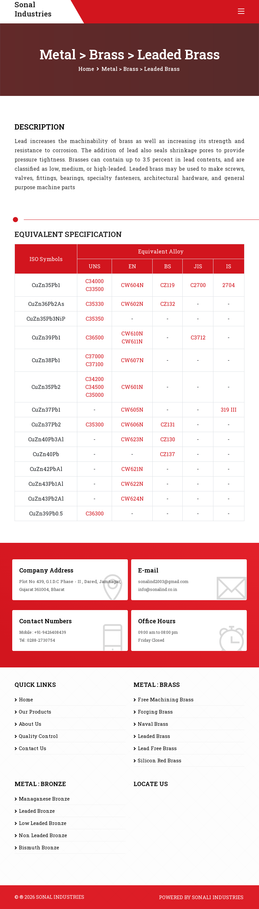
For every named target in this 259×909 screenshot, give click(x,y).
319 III (229, 409)
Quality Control (38, 736)
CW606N (132, 424)
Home (86, 68)
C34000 (94, 281)
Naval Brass (153, 723)
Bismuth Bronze (39, 847)
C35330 (95, 303)
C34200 (94, 378)
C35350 (95, 318)
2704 (228, 284)
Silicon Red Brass (159, 760)
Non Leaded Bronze (43, 835)
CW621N (132, 468)
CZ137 (167, 454)
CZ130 (167, 439)
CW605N (132, 409)
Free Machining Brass (166, 699)
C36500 (95, 337)
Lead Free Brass (157, 748)
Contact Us (32, 748)
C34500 (94, 386)
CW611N (132, 341)
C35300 (95, 424)
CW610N (132, 333)
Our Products (35, 711)
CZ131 (168, 424)
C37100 (94, 364)
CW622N (132, 483)
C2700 (198, 284)
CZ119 (167, 284)
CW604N (132, 284)
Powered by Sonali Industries (201, 897)
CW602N (132, 303)
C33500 (95, 288)
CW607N (132, 360)
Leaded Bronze (37, 810)
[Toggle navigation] (241, 12)
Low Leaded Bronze (42, 823)
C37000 (94, 356)
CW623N (132, 439)
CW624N (132, 498)
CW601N (132, 386)
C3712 (198, 337)
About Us (30, 723)
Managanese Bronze (44, 798)
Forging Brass (155, 711)
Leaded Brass (154, 736)
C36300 (95, 513)
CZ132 (167, 303)
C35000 (95, 394)
